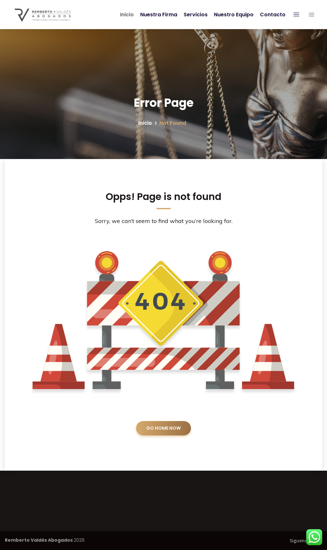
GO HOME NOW (163, 428)
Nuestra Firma (157, 14)
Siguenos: (300, 541)
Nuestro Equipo (233, 14)
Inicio (126, 14)
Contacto (272, 14)
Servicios (195, 14)
